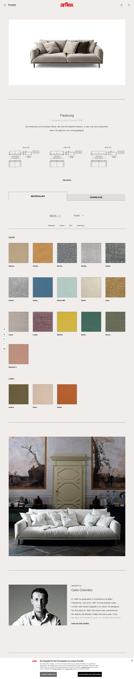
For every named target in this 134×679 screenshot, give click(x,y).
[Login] (121, 5)
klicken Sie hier (86, 667)
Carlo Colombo (70, 120)
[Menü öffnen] (5, 5)
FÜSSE (77, 216)
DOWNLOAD (96, 197)
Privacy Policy (57, 669)
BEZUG (53, 216)
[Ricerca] (129, 5)
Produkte (12, 5)
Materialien (38, 196)
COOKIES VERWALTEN (48, 674)
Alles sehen (67, 180)
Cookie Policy (69, 669)
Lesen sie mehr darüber (80, 623)
